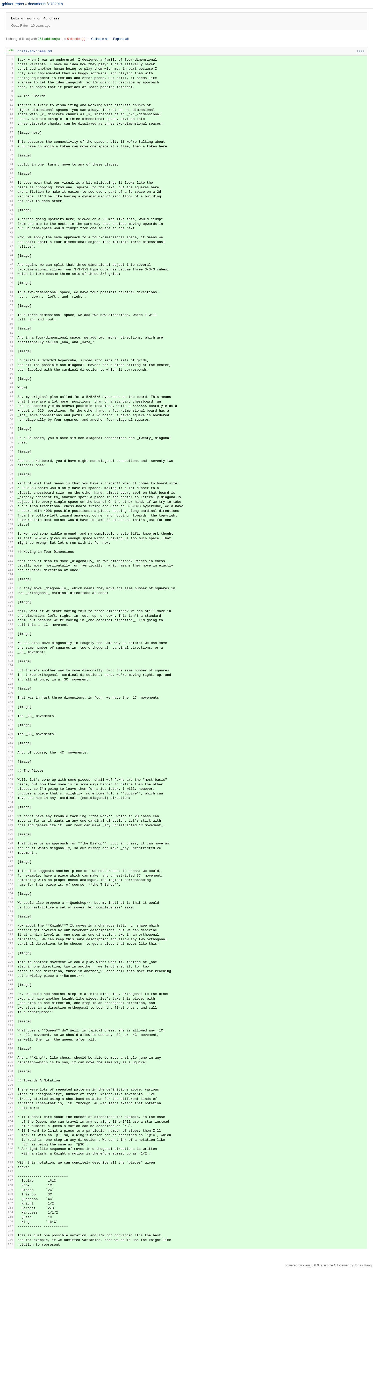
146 (10, 784)
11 (11, 111)
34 (11, 226)
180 (10, 952)
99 (11, 549)
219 (10, 1147)
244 (10, 1273)
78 (11, 445)
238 (10, 1242)
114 (10, 625)
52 (11, 315)
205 (10, 1077)
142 (10, 764)
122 (10, 664)
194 (10, 1022)
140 (10, 754)
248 (10, 1293)
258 (10, 1344)
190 (10, 1001)
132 (10, 715)
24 (11, 176)
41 (11, 261)
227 (10, 1186)
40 (11, 256)
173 (10, 917)
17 (11, 142)
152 (10, 813)
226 (10, 1181)
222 (10, 1162)
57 (11, 340)
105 (10, 580)
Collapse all (99, 39)
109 (10, 600)
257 (10, 1339)
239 (10, 1247)
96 (11, 534)
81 (11, 460)
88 (11, 494)
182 (10, 962)
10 (11, 107)
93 (11, 519)
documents (37, 4)
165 (10, 877)
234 (10, 1221)
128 (10, 695)
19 (11, 151)
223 (10, 1166)
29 (11, 201)
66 (11, 385)
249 (10, 1298)
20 (11, 157)
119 (10, 650)
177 (10, 937)
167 (10, 887)
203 (10, 1067)
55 (11, 330)
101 (10, 560)
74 (11, 424)
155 (10, 827)
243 (10, 1268)
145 (10, 778)
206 (10, 1081)
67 (11, 389)
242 (10, 1263)
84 (11, 474)
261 (10, 1359)
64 (11, 375)
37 (11, 241)
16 (11, 137)
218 (10, 1142)
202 (10, 1062)
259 (10, 1349)
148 (10, 793)
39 (11, 251)
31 (11, 211)
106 (10, 585)
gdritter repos (13, 4)
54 (11, 326)
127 (10, 690)
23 (11, 171)
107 (10, 590)
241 (10, 1258)
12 (11, 116)
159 (10, 847)
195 (10, 1027)
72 (11, 415)
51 (11, 311)
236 (10, 1232)
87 (11, 489)
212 (10, 1112)
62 (11, 365)
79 (11, 450)
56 (11, 336)
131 (10, 710)
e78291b (55, 4)
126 (10, 685)
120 (10, 655)
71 (11, 409)
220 (10, 1151)
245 (10, 1278)
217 (10, 1137)
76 (11, 434)
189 (10, 996)
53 (11, 320)
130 (10, 704)
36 (11, 236)
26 (11, 186)
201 (10, 1057)
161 (10, 857)
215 (10, 1127)
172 (10, 912)
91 (11, 509)
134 (10, 725)
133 (10, 719)
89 (11, 499)
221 (10, 1157)
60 (11, 355)
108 (10, 596)
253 (10, 1319)
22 (11, 166)
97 (11, 539)
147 (10, 788)
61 (11, 360)
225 (10, 1176)
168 (10, 892)
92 (11, 514)
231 (10, 1207)
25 (11, 181)
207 (10, 1086)
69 (11, 400)
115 (10, 630)
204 (10, 1072)
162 (10, 862)
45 (11, 281)
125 (10, 680)
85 (11, 480)
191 (10, 1006)
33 (11, 221)
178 (10, 942)
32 (11, 216)
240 (10, 1252)
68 (11, 395)
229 (10, 1196)
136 (10, 734)
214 (10, 1122)
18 (11, 147)
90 (11, 504)
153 (10, 817)
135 (10, 729)
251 (10, 1308)
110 (10, 605)
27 (11, 191)
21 (11, 162)
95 (11, 529)
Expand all (121, 39)
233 (10, 1216)
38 (11, 246)
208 (10, 1092)
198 (10, 1042)
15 (11, 132)
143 (10, 769)
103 (10, 570)
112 (10, 615)
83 (11, 470)
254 (10, 1324)
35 (11, 231)
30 (11, 206)
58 (11, 345)
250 (10, 1303)
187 (10, 987)
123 (10, 669)
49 (11, 301)
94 (11, 524)
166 (10, 882)
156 (10, 832)
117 (10, 640)
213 (10, 1117)
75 (11, 429)
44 (11, 276)
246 (10, 1282)
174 (10, 922)
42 (11, 266)
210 (10, 1102)
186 (10, 982)
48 (11, 296)
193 (10, 1017)
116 (10, 635)
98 (11, 544)
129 (10, 699)
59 (11, 350)
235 (10, 1227)
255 (10, 1329)
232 (10, 1212)
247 (10, 1287)
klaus (307, 1381)
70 (11, 405)
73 (11, 419)
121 (10, 660)
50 (11, 306)
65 (11, 380)
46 (11, 286)
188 (10, 992)
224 (10, 1171)
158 (10, 842)
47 (11, 291)
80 (11, 455)
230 (10, 1201)
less (360, 51)
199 (10, 1046)
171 (10, 907)
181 (10, 957)
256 (10, 1334)
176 (10, 932)
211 (10, 1107)
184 (10, 972)
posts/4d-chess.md (35, 51)
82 (11, 465)
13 (11, 121)
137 (10, 740)
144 (10, 774)
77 (11, 439)
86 (11, 485)
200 (10, 1051)
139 (10, 749)
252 (10, 1313)
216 (10, 1132)
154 (10, 822)
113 (10, 620)
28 (11, 195)
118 (10, 645)
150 (10, 803)
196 (10, 1032)
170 (10, 902)
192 (10, 1011)
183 (10, 967)
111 (10, 610)
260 (10, 1354)
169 (10, 897)
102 (10, 565)
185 (10, 977)
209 (10, 1097)
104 (10, 575)
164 (10, 872)
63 (11, 370)
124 (10, 675)
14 (11, 126)
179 (10, 947)
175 (10, 927)
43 (11, 271)
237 (10, 1237)
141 (10, 759)
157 (10, 837)
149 (10, 798)
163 (10, 867)
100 (10, 555)
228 (10, 1191)
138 (10, 745)
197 (10, 1037)
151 (10, 808)
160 (10, 852)
